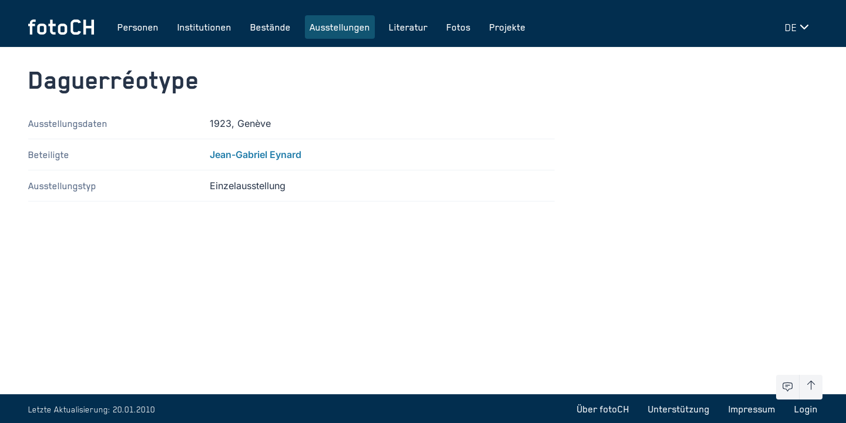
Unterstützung (679, 409)
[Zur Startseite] (61, 27)
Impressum (752, 409)
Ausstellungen (340, 27)
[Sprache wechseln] (799, 27)
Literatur (408, 27)
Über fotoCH (603, 409)
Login (806, 409)
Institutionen (204, 27)
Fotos (458, 27)
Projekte (507, 27)
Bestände (270, 27)
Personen (138, 27)
